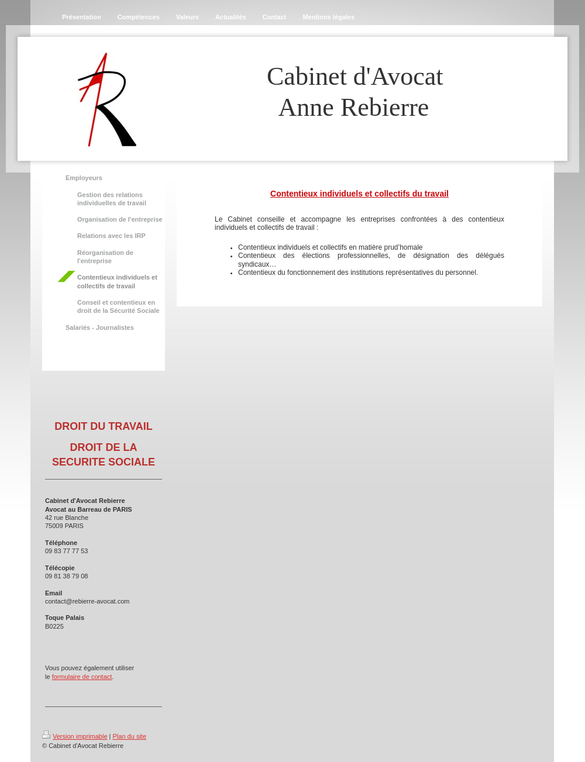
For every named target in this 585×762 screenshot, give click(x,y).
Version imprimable (75, 736)
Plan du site (129, 736)
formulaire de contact (82, 676)
